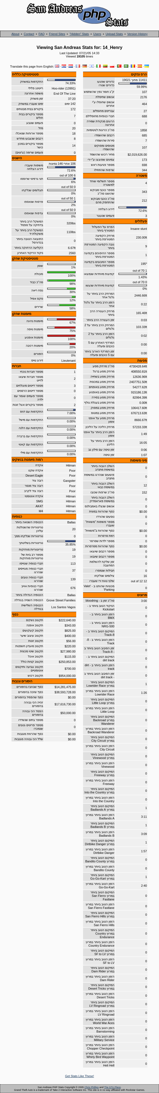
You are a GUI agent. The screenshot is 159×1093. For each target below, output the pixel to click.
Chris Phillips (91, 1087)
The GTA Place (112, 1087)
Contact (29, 34)
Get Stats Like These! (79, 1076)
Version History (137, 34)
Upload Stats (114, 34)
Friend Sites (57, 34)
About (15, 34)
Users (97, 34)
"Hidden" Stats (79, 34)
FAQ (42, 34)
